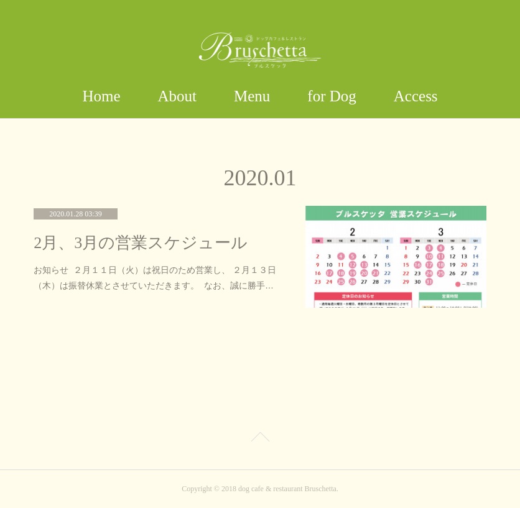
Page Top (260, 439)
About (177, 96)
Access (416, 96)
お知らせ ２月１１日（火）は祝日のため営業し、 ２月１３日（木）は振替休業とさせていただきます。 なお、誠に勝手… (155, 277)
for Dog (331, 96)
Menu (252, 96)
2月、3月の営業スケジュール (141, 243)
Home (101, 96)
